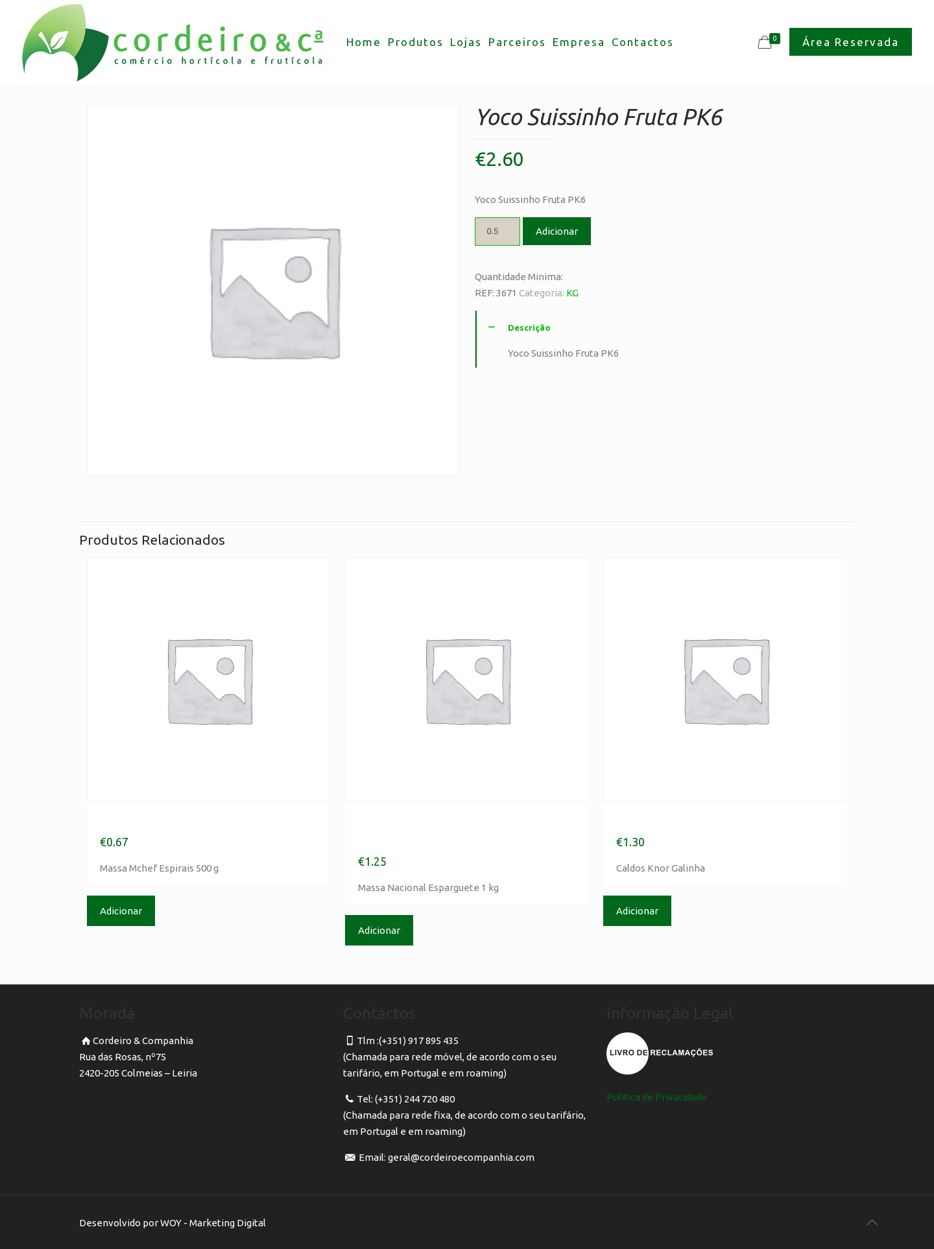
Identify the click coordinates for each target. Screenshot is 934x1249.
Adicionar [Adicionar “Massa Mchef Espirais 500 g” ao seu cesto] (121, 910)
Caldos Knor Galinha (688, 821)
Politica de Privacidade (656, 1096)
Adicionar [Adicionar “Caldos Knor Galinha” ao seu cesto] (637, 910)
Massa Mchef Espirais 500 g (200, 821)
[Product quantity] (497, 231)
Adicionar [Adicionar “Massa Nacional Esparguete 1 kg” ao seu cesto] (379, 930)
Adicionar (557, 231)
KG (572, 292)
